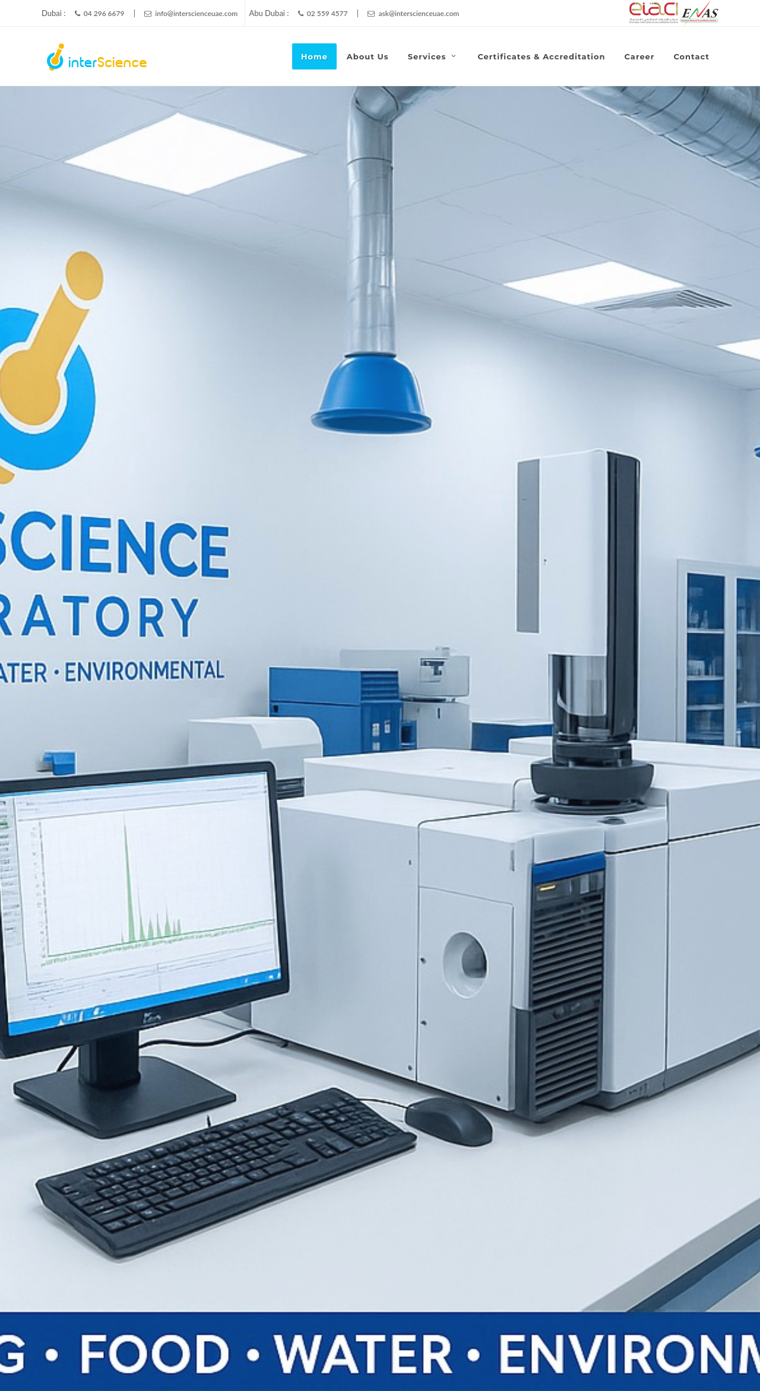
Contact (703, 1354)
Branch (371, 805)
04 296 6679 (100, 14)
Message (377, 919)
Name (497, 805)
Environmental (372, 511)
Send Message (399, 1019)
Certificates (611, 1354)
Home (513, 1354)
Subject (504, 862)
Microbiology (601, 511)
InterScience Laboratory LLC (278, 1354)
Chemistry (121, 511)
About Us (557, 1354)
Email (627, 805)
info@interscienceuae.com (191, 14)
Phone (368, 862)
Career (660, 1354)
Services (632, 862)
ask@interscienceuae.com (413, 14)
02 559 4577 (323, 14)
